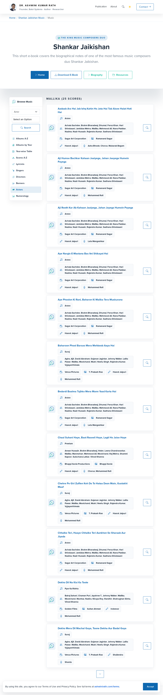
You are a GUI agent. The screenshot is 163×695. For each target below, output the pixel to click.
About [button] (113, 6)
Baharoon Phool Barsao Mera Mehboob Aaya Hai (86, 345)
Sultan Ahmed (94, 608)
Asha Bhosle (94, 145)
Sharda (68, 662)
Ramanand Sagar (104, 138)
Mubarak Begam (116, 145)
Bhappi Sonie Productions (77, 463)
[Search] (123, 7)
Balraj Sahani (71, 595)
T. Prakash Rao (96, 371)
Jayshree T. (96, 595)
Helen (101, 450)
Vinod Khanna (97, 456)
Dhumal (102, 125)
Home (12, 17)
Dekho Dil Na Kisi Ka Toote (73, 582)
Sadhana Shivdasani (112, 131)
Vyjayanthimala (72, 364)
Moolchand (84, 361)
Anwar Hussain (72, 450)
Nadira (88, 598)
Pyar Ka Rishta (71, 588)
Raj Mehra (114, 453)
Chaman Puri (84, 595)
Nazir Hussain (79, 131)
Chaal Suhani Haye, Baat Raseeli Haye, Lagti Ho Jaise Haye (92, 437)
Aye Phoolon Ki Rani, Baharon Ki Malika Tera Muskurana (90, 299)
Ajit (72, 358)
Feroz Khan (112, 125)
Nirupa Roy (97, 598)
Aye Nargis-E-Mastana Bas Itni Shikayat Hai (83, 253)
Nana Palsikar (119, 128)
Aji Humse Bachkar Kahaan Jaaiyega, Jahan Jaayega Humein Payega (93, 160)
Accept (150, 686)
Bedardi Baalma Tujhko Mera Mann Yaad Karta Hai (87, 391)
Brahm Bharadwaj (89, 125)
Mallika (95, 128)
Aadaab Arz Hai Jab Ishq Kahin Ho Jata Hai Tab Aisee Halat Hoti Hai (95, 110)
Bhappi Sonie (106, 463)
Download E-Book (66, 75)
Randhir (108, 598)
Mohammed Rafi (95, 195)
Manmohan (77, 453)
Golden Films (71, 608)
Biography (95, 75)
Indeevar (115, 608)
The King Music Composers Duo (81, 37)
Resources (120, 75)
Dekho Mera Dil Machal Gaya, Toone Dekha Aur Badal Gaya (92, 628)
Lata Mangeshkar (96, 241)
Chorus (104, 145)
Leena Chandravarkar (115, 450)
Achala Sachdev (72, 125)
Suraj (67, 351)
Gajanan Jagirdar (99, 358)
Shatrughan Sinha (121, 598)
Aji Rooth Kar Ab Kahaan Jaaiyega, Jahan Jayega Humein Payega (95, 207)
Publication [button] (101, 6)
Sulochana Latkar (81, 456)
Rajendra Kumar (94, 131)
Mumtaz (80, 598)
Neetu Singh (103, 361)
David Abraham (82, 358)
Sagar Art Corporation (75, 138)
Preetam (69, 443)
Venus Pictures (72, 371)
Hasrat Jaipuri (71, 145)
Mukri (93, 361)
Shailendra (118, 654)
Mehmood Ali (105, 128)
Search (26, 127)
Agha (67, 358)
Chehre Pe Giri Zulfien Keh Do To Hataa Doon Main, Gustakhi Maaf (93, 485)
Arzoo (68, 118)
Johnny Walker (115, 358)
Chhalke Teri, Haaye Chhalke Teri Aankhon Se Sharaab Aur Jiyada (92, 534)
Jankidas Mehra (83, 128)
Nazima (68, 131)
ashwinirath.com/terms (106, 686)
